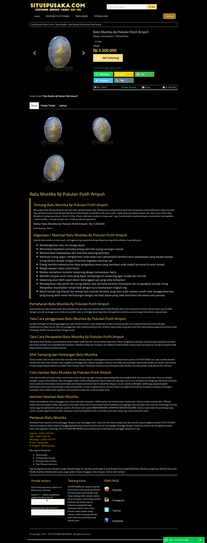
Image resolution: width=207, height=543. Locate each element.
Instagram (114, 500)
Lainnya (63, 105)
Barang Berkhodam (43, 468)
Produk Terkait (48, 105)
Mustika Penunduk (168, 468)
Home (37, 16)
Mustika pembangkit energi (97, 468)
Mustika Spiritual (37, 471)
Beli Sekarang (108, 58)
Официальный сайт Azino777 (44, 507)
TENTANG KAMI (101, 16)
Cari (152, 6)
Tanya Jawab (41, 454)
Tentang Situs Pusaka (45, 458)
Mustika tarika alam (54, 471)
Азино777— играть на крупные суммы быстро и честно (45, 496)
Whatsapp (102, 74)
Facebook (113, 521)
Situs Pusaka (99, 471)
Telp (120, 80)
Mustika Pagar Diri (76, 468)
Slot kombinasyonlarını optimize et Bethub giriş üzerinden (46, 489)
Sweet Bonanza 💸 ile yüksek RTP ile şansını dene (47, 502)
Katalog (169, 16)
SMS (120, 74)
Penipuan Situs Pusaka (46, 461)
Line (141, 74)
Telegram (102, 80)
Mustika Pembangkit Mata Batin (125, 468)
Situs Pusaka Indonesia (46, 464)
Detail (34, 105)
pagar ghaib (69, 471)
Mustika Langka (60, 468)
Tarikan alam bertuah (115, 471)
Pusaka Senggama (84, 471)
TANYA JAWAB (81, 16)
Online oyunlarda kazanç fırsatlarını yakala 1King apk (46, 512)
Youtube (113, 490)
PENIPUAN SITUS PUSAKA (57, 16)
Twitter (112, 510)
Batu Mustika (61, 24)
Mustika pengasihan (149, 468)
